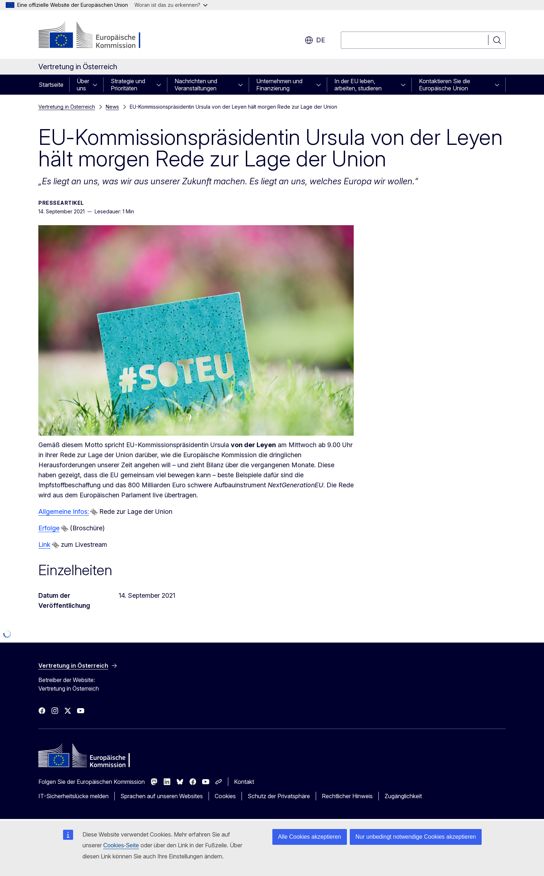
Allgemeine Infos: (63, 511)
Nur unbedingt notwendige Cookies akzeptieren (415, 837)
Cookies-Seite (121, 845)
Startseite (51, 84)
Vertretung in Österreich (66, 107)
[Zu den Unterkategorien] (97, 85)
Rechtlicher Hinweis (347, 796)
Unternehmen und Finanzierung (279, 84)
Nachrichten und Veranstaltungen (196, 84)
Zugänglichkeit (403, 796)
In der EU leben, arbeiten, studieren (358, 84)
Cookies (225, 796)
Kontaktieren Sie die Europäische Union (444, 84)
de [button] (315, 40)
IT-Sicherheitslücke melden (73, 796)
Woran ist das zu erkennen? (170, 5)
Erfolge (48, 528)
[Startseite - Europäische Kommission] (96, 36)
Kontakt (244, 781)
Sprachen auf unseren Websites (161, 796)
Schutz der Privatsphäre (279, 796)
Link (44, 544)
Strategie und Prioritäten (128, 84)
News (112, 107)
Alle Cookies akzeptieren (309, 837)
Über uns (83, 84)
